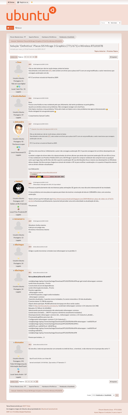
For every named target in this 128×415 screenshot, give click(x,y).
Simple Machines (25, 412)
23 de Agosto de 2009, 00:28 (40, 98)
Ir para (89, 395)
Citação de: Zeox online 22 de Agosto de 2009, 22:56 (44, 129)
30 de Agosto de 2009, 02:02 (40, 221)
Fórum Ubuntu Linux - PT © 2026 (110, 409)
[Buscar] (108, 22)
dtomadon (19, 342)
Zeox (19, 62)
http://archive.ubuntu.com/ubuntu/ (46, 306)
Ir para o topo (14, 381)
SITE (50, 71)
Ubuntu (43, 409)
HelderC (19, 181)
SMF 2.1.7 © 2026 (12, 412)
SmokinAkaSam (19, 96)
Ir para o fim (14, 57)
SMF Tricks (26, 406)
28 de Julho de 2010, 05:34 (40, 344)
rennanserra (19, 219)
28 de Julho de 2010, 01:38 (40, 272)
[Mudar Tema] (32, 2)
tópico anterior (100, 51)
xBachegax (19, 244)
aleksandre (19, 122)
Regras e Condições (105, 412)
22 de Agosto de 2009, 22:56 (40, 64)
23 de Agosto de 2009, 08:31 (40, 124)
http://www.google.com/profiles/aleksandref (43, 172)
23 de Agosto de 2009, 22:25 (40, 182)
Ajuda (96, 412)
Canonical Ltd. (53, 409)
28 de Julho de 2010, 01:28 (40, 246)
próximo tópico (112, 51)
